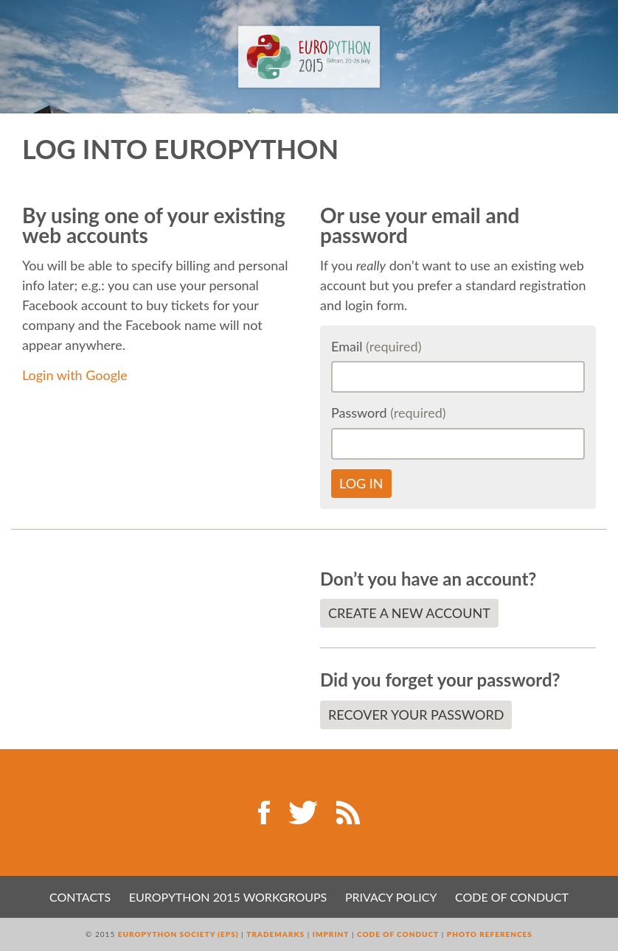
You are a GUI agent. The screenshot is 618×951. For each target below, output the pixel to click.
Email (376, 346)
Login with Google (75, 375)
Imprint (331, 934)
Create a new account (409, 613)
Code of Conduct (512, 897)
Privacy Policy (391, 897)
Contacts (80, 897)
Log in (361, 483)
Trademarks (275, 934)
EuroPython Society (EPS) (178, 934)
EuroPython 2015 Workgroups (228, 897)
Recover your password (416, 714)
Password (388, 412)
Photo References (489, 934)
